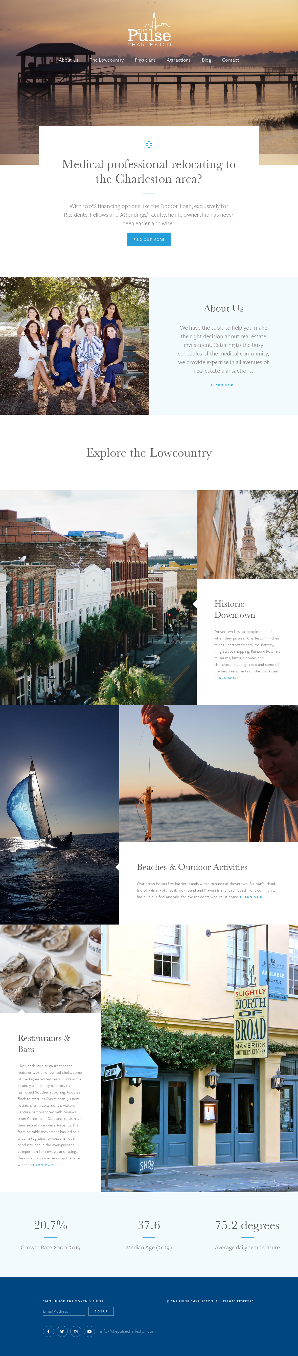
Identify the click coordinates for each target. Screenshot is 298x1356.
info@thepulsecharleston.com (128, 1331)
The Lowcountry (106, 59)
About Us (68, 59)
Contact (230, 59)
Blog (206, 59)
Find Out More (149, 239)
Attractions (179, 59)
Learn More (223, 385)
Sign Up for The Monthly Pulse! (74, 1301)
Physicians (145, 59)
